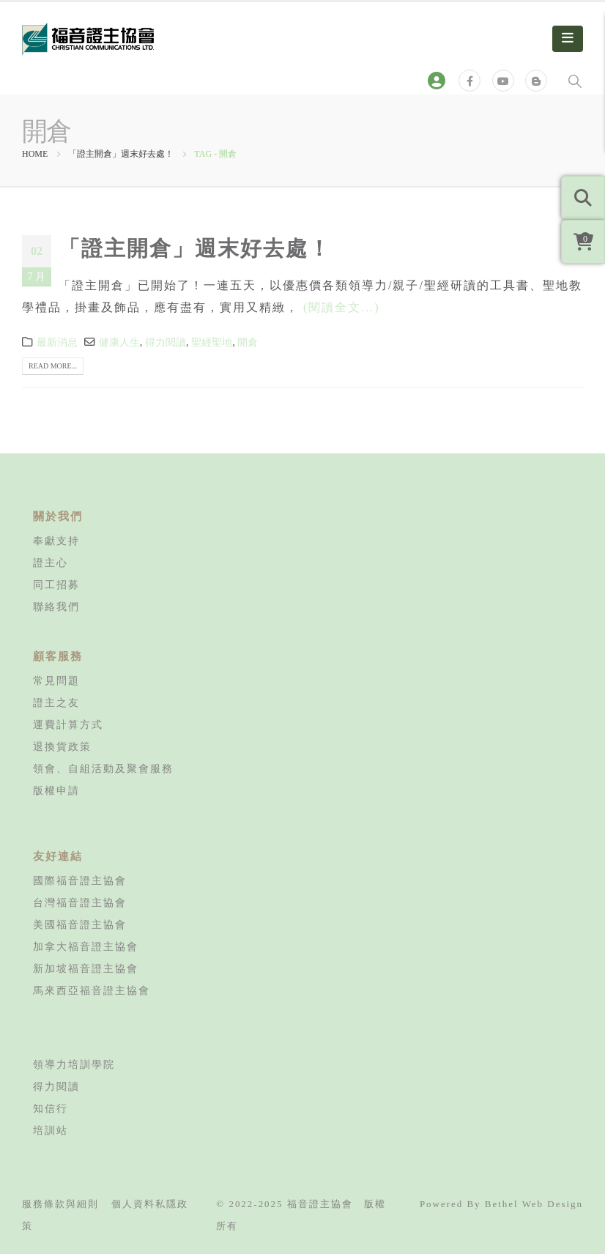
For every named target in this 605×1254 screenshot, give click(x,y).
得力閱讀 (165, 342)
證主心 (50, 562)
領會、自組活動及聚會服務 (103, 768)
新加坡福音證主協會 (85, 968)
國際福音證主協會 (80, 880)
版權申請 (56, 790)
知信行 (50, 1108)
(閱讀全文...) (341, 307)
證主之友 (56, 702)
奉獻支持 (56, 540)
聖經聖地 (211, 342)
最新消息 (57, 342)
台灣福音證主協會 (80, 902)
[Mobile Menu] (567, 39)
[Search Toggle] (575, 80)
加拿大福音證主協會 (85, 946)
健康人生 (119, 342)
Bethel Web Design (534, 1203)
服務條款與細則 (60, 1203)
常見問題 (56, 680)
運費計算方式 (68, 724)
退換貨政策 (62, 746)
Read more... (53, 366)
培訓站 (50, 1130)
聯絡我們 (56, 606)
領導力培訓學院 (74, 1064)
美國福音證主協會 (80, 924)
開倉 (247, 342)
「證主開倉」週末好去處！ (195, 248)
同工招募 (56, 584)
